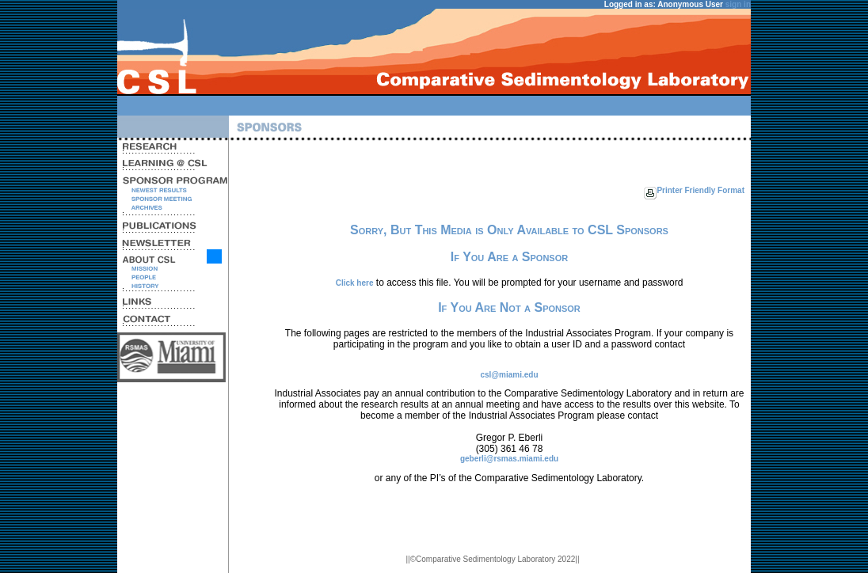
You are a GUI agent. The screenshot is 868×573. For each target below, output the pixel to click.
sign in (738, 4)
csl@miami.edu (509, 374)
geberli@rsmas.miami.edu (509, 458)
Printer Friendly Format (700, 190)
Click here (355, 283)
